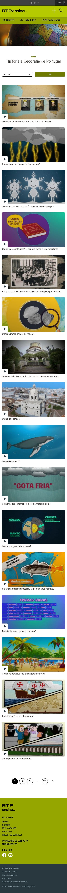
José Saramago (51, 20)
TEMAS (5, 822)
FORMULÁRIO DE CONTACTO (15, 841)
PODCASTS (7, 831)
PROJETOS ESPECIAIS (12, 835)
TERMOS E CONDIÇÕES (9, 875)
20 (44, 781)
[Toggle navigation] (55, 12)
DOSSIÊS (6, 825)
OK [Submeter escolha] (50, 74)
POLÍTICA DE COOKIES (9, 872)
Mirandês (8, 20)
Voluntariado (28, 20)
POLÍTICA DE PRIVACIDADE (10, 868)
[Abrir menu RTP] (33, 2)
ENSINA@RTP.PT (9, 844)
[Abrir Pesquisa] (61, 11)
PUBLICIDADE (6, 878)
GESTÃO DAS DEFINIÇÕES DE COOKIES (14, 882)
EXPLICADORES (9, 828)
